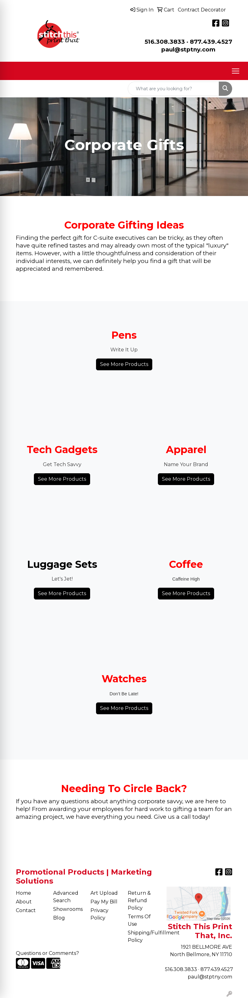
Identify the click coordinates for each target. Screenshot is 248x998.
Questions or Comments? (47, 953)
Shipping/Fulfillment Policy (143, 936)
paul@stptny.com (210, 977)
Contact (26, 910)
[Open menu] (235, 71)
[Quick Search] (173, 89)
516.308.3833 (165, 41)
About (24, 902)
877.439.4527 (211, 41)
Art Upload (104, 893)
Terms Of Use (139, 920)
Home (23, 893)
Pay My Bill (103, 902)
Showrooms (68, 909)
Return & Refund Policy (139, 900)
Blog (59, 918)
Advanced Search (65, 896)
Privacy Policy (99, 914)
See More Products (124, 364)
